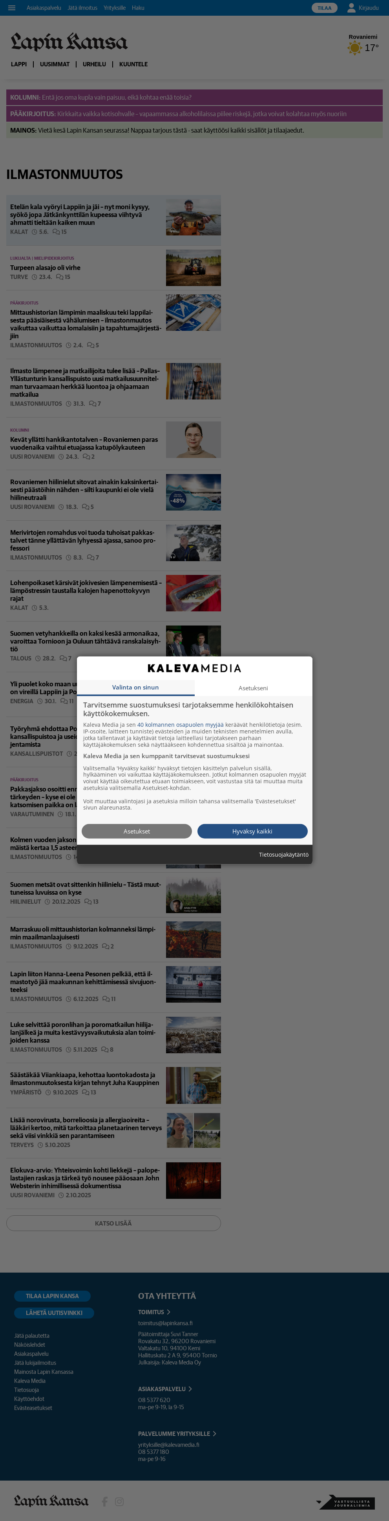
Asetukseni (253, 688)
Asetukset (137, 831)
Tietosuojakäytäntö (284, 855)
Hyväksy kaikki (252, 831)
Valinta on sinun (135, 687)
